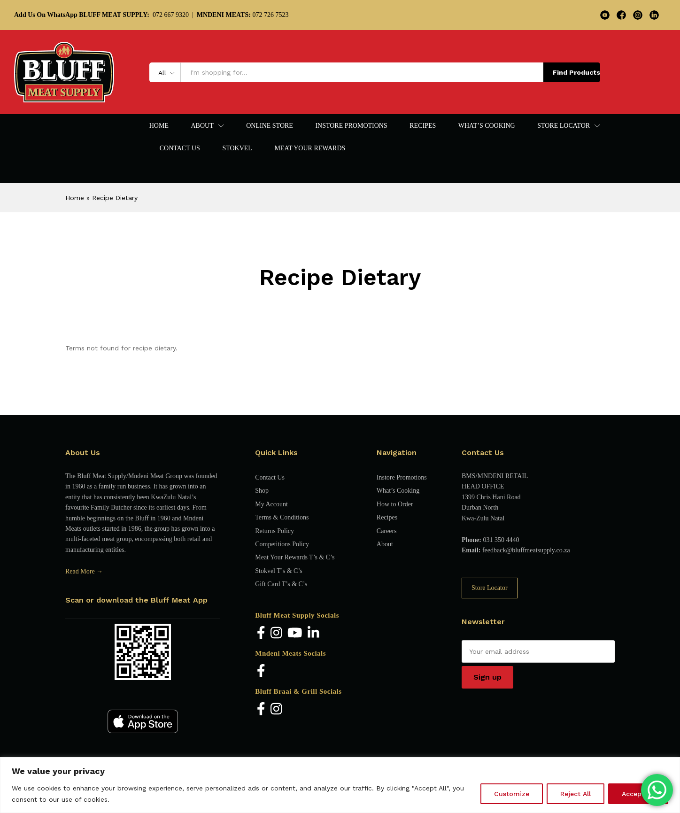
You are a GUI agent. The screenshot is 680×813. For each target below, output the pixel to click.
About (385, 544)
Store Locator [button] (563, 126)
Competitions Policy (282, 544)
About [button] (202, 126)
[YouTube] (294, 633)
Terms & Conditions (282, 517)
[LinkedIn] (313, 633)
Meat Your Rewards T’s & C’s (294, 557)
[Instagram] (276, 633)
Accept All (638, 794)
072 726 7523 (243, 14)
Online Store (269, 126)
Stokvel (237, 148)
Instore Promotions (351, 126)
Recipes (423, 126)
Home (159, 126)
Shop (262, 490)
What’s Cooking (486, 126)
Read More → (84, 571)
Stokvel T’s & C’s (278, 570)
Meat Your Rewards (309, 148)
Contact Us (180, 148)
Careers (387, 530)
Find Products (576, 72)
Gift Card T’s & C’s (281, 584)
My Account (271, 504)
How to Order (395, 504)
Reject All (575, 794)
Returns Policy (274, 530)
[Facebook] (261, 633)
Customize (511, 794)
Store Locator (489, 587)
